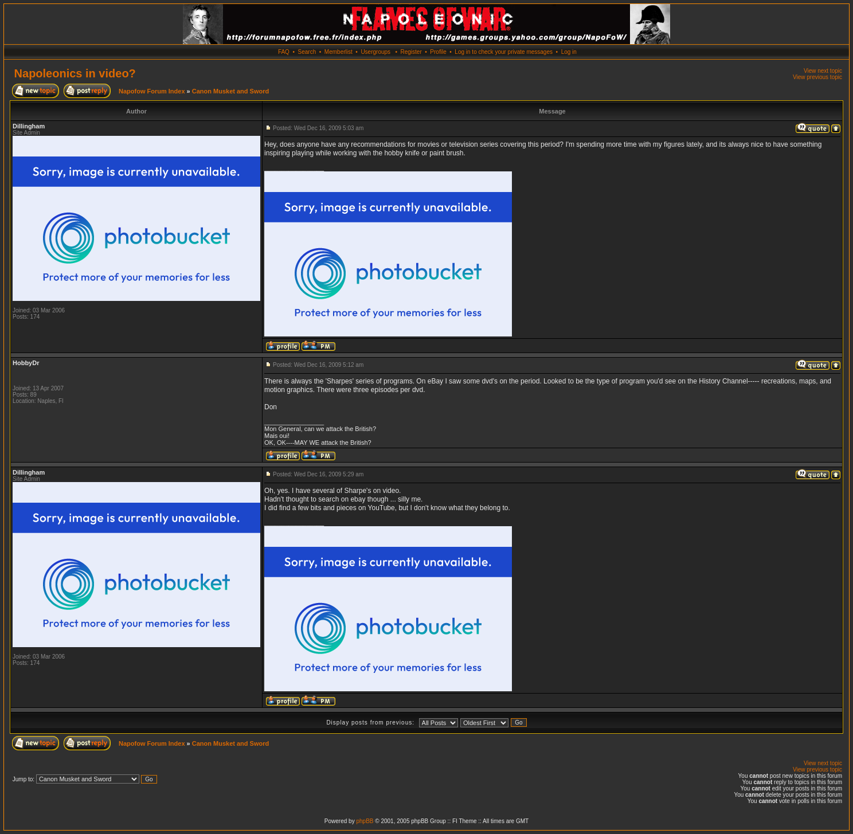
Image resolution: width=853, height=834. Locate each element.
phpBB (364, 821)
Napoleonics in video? (75, 73)
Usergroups (375, 52)
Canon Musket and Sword (230, 91)
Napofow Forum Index (152, 91)
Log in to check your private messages (504, 52)
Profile (438, 52)
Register (410, 52)
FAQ (283, 52)
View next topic (823, 71)
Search (307, 52)
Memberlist (338, 52)
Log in (569, 52)
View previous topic (817, 77)
